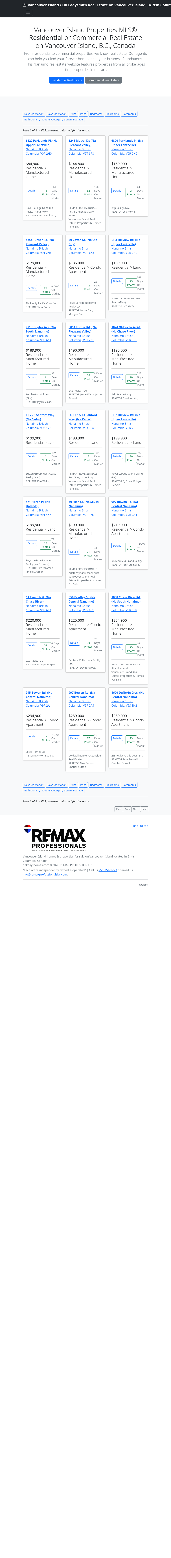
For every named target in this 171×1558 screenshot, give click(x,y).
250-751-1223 (107, 870)
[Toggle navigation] (28, 12)
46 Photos (131, 379)
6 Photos (45, 458)
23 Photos (131, 283)
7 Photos (45, 379)
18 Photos (45, 192)
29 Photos (45, 289)
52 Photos (45, 647)
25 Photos (131, 740)
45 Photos (131, 649)
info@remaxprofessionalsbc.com (45, 874)
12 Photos (88, 287)
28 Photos (131, 192)
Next (136, 809)
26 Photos (88, 377)
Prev (127, 809)
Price (73, 114)
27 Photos (88, 740)
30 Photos (88, 644)
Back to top (140, 826)
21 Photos (88, 553)
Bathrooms (129, 114)
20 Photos (131, 458)
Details (31, 190)
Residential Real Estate (67, 80)
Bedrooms (96, 114)
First (118, 809)
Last (144, 809)
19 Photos (45, 545)
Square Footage (50, 119)
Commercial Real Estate (103, 80)
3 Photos (88, 458)
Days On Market (33, 114)
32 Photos (88, 192)
